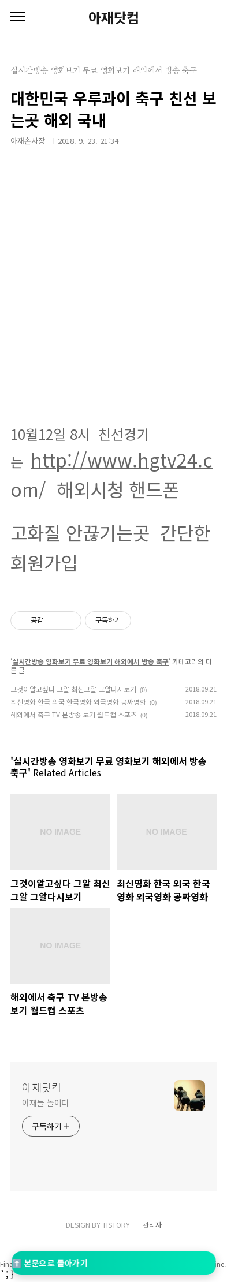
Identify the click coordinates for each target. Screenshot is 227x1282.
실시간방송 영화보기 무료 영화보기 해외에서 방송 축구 (90, 661)
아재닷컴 (113, 17)
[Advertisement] (118, 301)
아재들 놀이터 (45, 1102)
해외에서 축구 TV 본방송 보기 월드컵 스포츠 (73, 714)
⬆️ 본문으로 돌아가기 (49, 1263)
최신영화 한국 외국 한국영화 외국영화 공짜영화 (78, 702)
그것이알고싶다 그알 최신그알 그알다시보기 (73, 689)
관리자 (152, 1224)
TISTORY (116, 1224)
